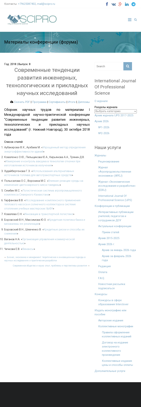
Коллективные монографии (115, 326)
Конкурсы (101, 294)
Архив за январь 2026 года (119, 250)
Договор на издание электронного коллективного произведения (115, 349)
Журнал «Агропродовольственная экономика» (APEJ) (114, 171)
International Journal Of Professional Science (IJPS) (115, 198)
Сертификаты (57, 102)
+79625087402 (27, 4)
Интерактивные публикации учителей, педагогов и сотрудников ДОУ (115, 216)
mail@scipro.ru (46, 4)
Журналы (100, 155)
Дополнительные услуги (110, 371)
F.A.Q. (101, 278)
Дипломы (84, 102)
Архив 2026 (102, 121)
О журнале (101, 101)
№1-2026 (103, 127)
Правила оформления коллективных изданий (116, 334)
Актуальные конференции (114, 226)
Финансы (28, 249)
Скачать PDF (20, 102)
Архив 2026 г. (106, 244)
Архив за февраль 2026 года (116, 258)
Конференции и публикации (112, 206)
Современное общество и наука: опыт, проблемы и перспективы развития (51, 265)
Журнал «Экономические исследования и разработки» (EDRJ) (116, 186)
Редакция (104, 266)
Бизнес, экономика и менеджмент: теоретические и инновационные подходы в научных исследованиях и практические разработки (45, 259)
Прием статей (110, 232)
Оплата (102, 272)
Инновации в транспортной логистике (48, 214)
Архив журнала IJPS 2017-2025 (114, 115)
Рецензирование (108, 161)
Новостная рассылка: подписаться (112, 286)
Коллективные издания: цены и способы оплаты (117, 363)
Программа (39, 102)
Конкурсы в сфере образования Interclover (113, 302)
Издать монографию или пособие (110, 312)
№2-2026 (103, 133)
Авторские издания (110, 320)
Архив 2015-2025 (108, 238)
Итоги (71, 102)
